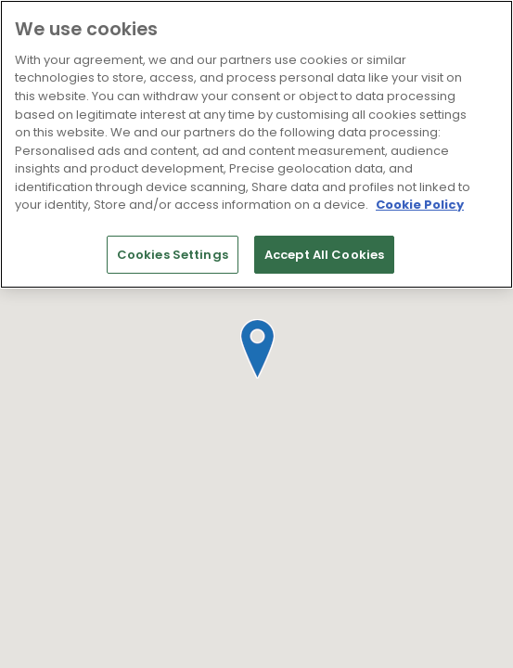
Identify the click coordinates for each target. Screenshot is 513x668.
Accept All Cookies (324, 254)
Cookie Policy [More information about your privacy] (420, 204)
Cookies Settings (172, 254)
